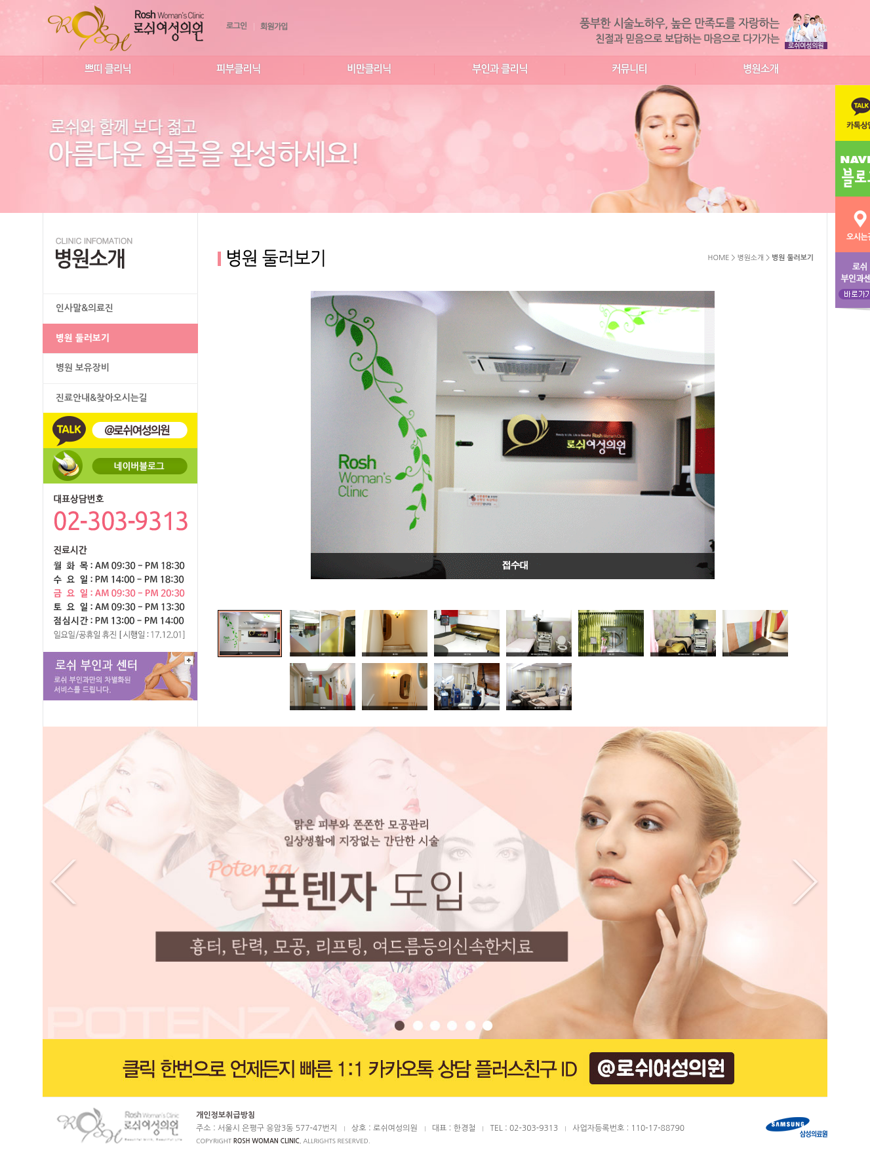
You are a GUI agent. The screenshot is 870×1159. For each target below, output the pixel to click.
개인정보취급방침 (225, 1115)
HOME (719, 257)
